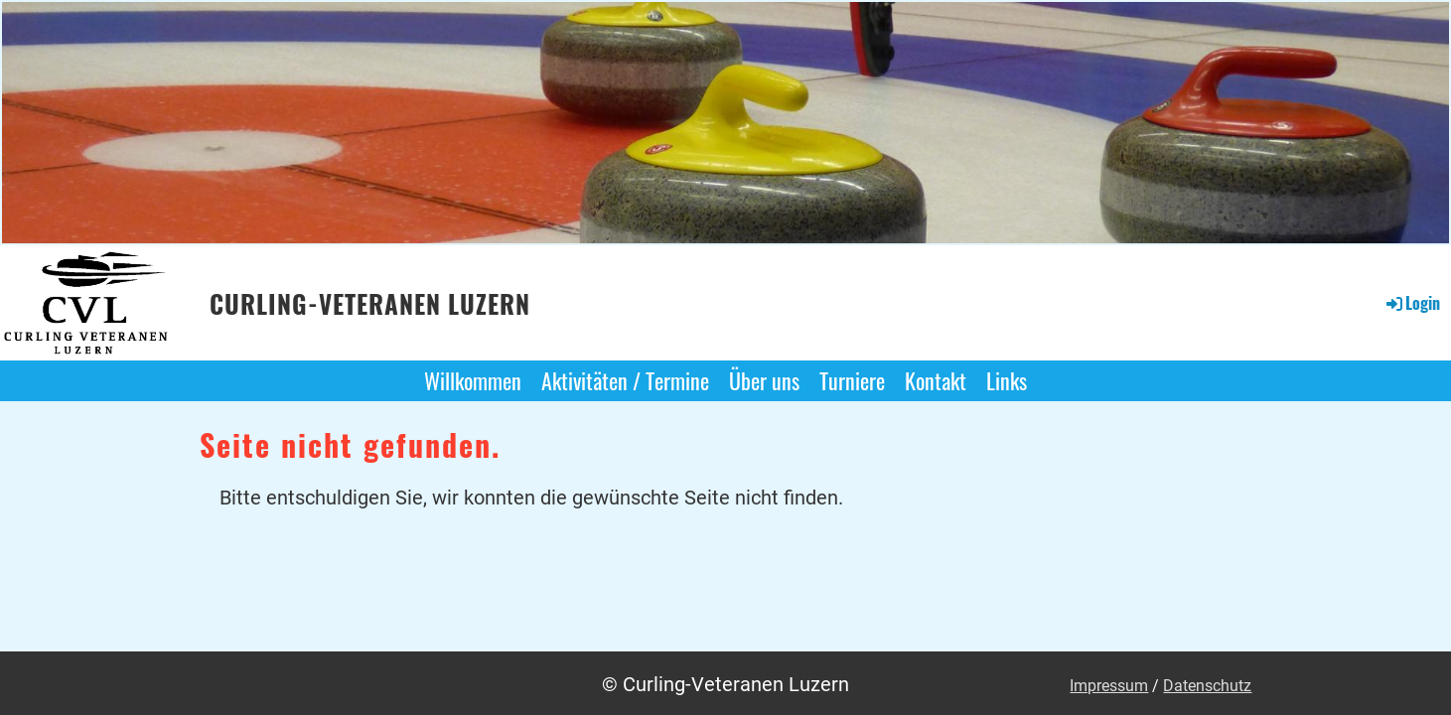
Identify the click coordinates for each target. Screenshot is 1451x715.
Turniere (852, 380)
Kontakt (935, 380)
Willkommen (472, 380)
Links (1006, 380)
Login (1411, 303)
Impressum (1109, 685)
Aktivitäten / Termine (625, 380)
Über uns (764, 380)
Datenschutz (1207, 685)
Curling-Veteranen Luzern (370, 304)
